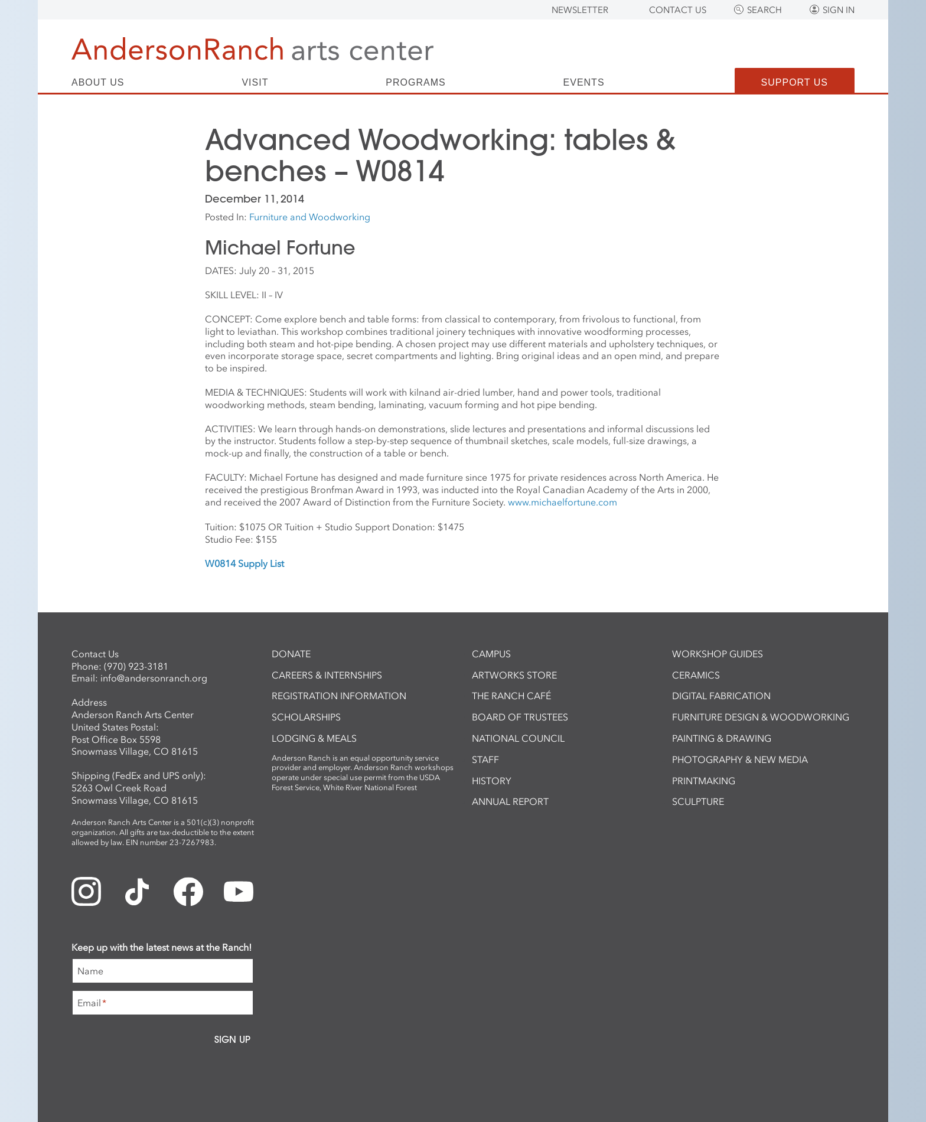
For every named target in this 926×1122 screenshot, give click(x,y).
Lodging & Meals (314, 738)
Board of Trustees (520, 717)
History (491, 781)
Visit (255, 82)
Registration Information (339, 696)
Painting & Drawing (721, 738)
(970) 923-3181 (136, 666)
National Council (518, 738)
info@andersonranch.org (153, 678)
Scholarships (306, 717)
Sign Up (232, 1039)
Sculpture (698, 801)
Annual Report (510, 801)
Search (764, 10)
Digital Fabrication (721, 696)
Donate (291, 654)
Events (584, 82)
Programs (415, 82)
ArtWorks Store (514, 675)
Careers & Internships (327, 675)
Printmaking (703, 781)
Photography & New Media (740, 759)
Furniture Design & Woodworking (760, 717)
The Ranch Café (511, 696)
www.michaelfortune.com (562, 502)
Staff (485, 759)
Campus (491, 654)
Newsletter (580, 10)
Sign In (839, 10)
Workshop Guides (717, 654)
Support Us (794, 82)
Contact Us (677, 10)
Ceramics (696, 675)
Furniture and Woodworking (309, 217)
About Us (98, 82)
